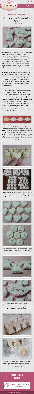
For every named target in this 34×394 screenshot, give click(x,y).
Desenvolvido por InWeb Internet (17, 392)
